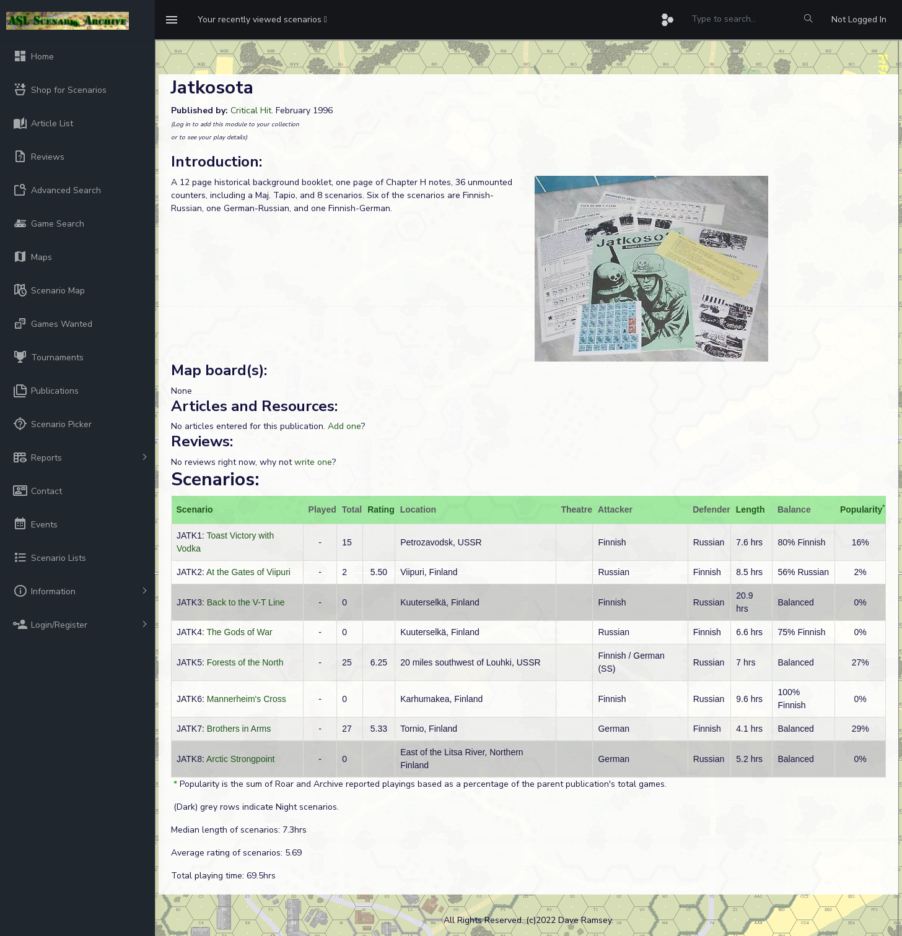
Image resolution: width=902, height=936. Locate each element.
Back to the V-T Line (246, 602)
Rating (381, 509)
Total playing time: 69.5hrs (223, 876)
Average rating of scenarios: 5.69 (236, 853)
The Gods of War (240, 632)
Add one (344, 426)
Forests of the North (245, 662)
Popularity (861, 509)
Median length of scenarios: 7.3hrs (239, 830)
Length (750, 509)
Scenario (195, 509)
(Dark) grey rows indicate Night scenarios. (255, 807)
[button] (262, 20)
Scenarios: (215, 479)
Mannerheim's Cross (246, 699)
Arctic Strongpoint (240, 759)
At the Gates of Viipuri (248, 572)
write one (313, 462)
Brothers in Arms (239, 729)
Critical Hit (250, 110)
